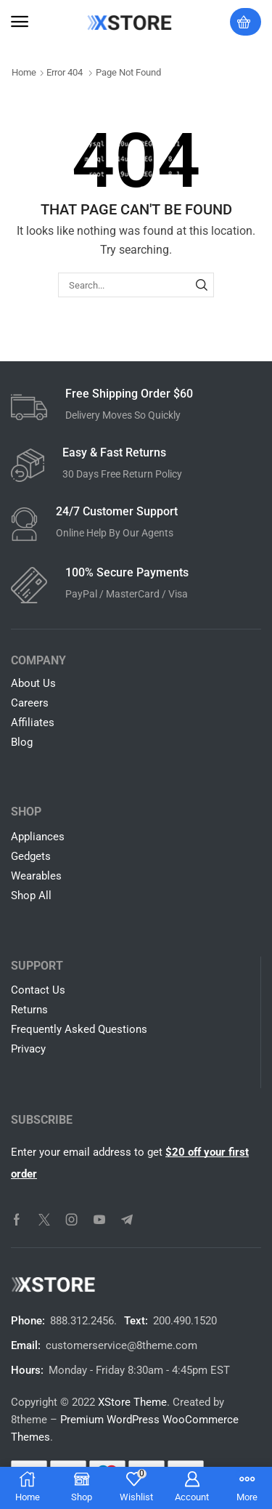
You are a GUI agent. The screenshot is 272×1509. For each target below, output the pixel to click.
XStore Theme (132, 1402)
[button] (19, 22)
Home (24, 72)
